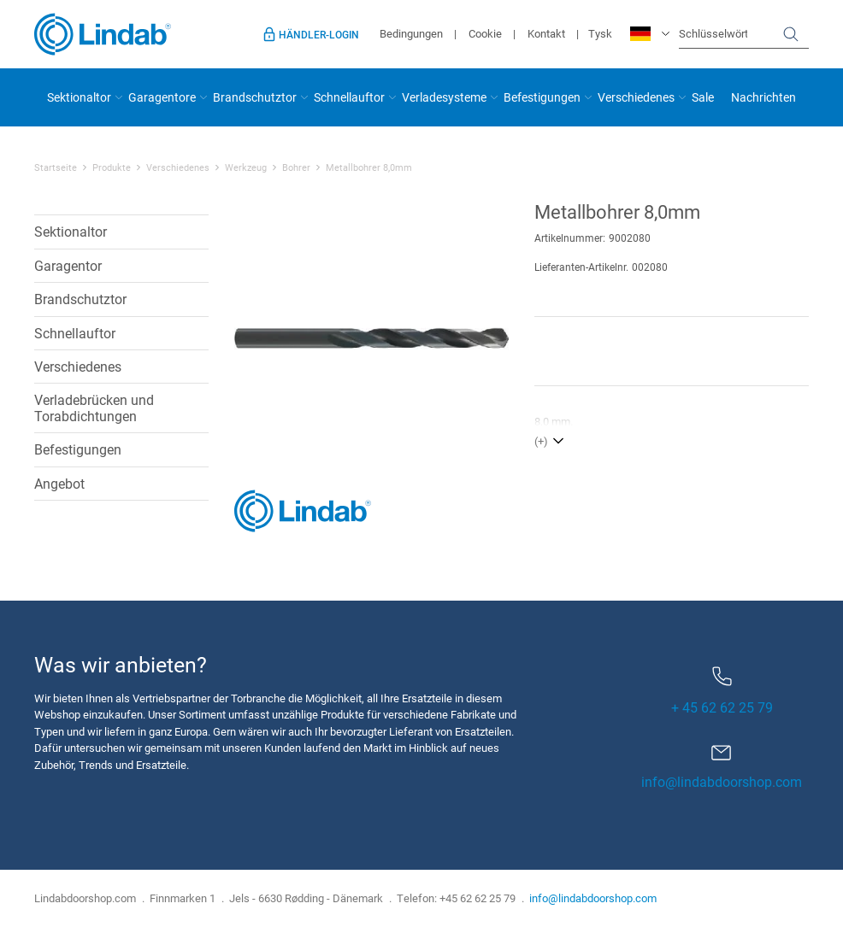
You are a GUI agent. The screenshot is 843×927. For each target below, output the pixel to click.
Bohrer (296, 167)
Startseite (55, 167)
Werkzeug (246, 167)
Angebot (59, 483)
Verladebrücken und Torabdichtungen (94, 407)
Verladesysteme (444, 97)
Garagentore (162, 97)
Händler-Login (319, 34)
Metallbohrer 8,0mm (369, 167)
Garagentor (68, 265)
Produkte (111, 167)
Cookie (485, 33)
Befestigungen (542, 97)
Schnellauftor (349, 97)
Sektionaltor (79, 97)
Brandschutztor (255, 97)
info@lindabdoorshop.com (721, 781)
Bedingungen (411, 33)
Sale (703, 97)
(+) (541, 441)
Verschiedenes (636, 97)
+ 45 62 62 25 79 (722, 691)
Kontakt (546, 33)
